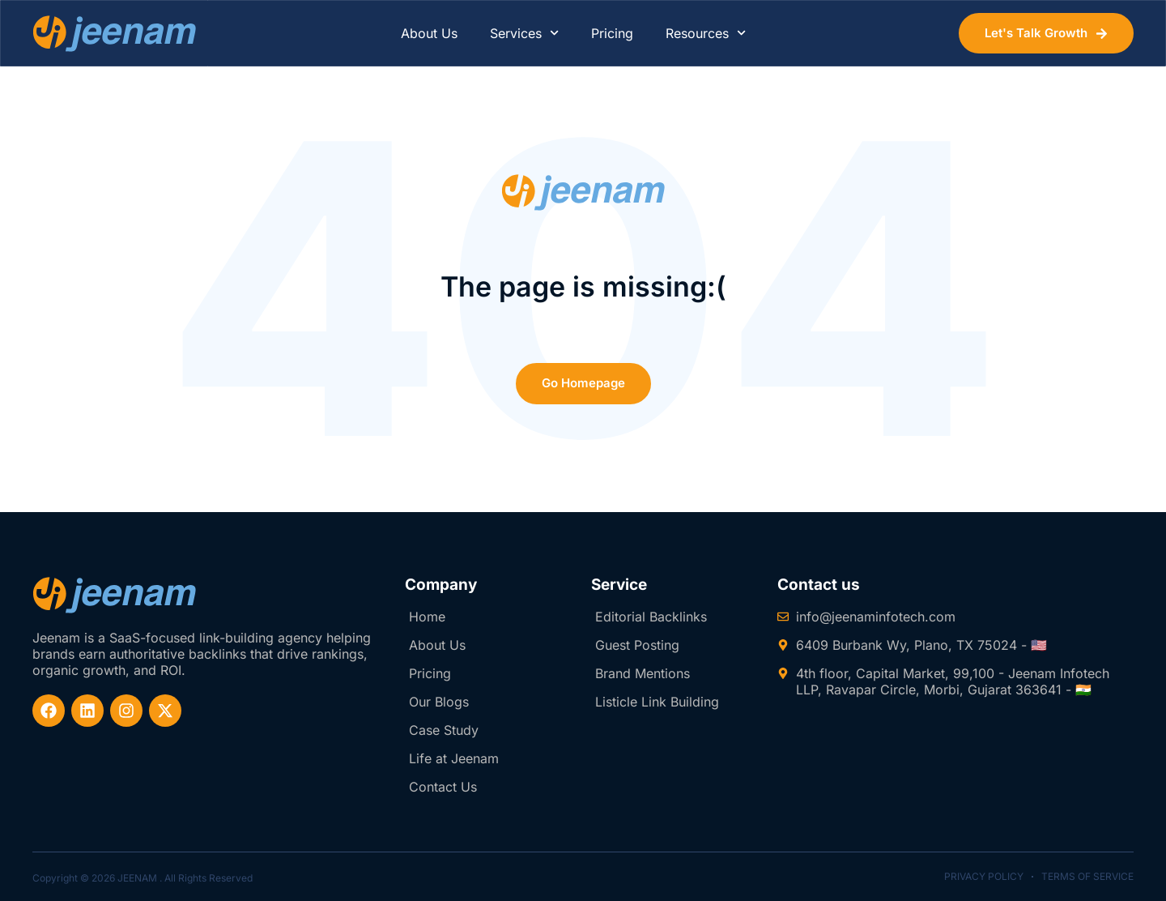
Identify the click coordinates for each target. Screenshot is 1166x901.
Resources (706, 32)
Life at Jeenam (454, 758)
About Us (429, 33)
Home (427, 616)
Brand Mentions (642, 673)
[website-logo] (114, 33)
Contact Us (443, 787)
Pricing (612, 33)
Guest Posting (637, 645)
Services (524, 32)
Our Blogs (439, 702)
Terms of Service (1087, 876)
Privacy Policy (983, 876)
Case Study (444, 730)
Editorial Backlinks (651, 616)
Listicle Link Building (657, 702)
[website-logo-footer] (114, 595)
